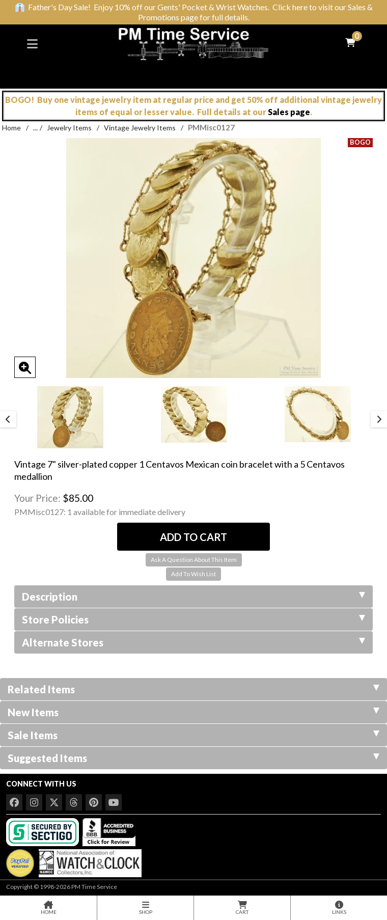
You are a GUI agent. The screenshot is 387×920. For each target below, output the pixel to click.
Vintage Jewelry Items (140, 127)
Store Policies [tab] (193, 619)
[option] (70, 417)
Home (11, 127)
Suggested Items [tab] (193, 758)
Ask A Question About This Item (194, 559)
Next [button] (379, 419)
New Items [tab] (193, 712)
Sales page (289, 112)
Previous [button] (8, 419)
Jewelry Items (69, 127)
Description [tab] (193, 596)
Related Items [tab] (193, 689)
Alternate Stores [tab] (193, 642)
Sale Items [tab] (193, 735)
